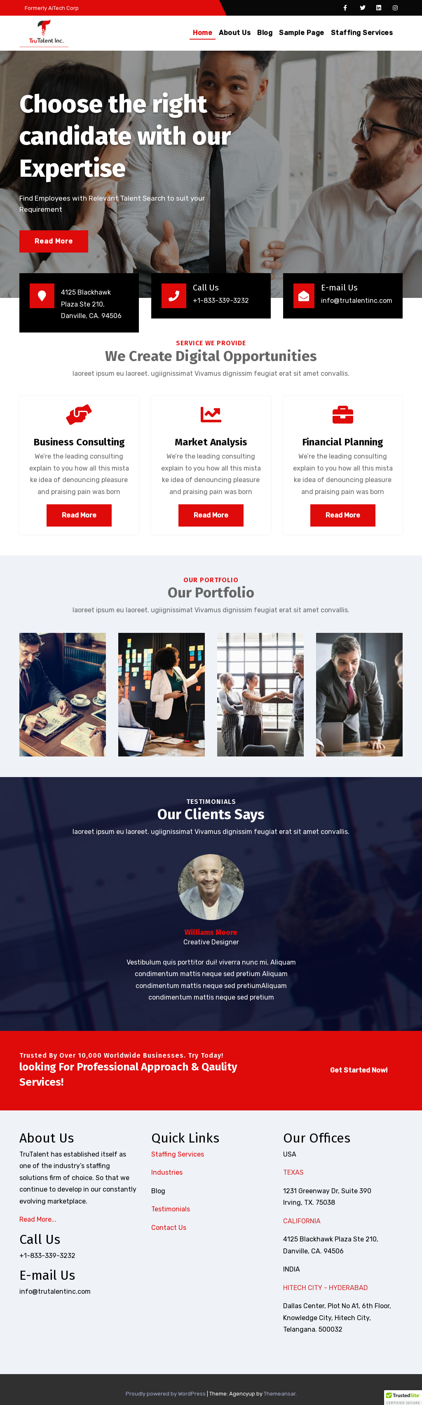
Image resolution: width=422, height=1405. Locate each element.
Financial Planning (342, 442)
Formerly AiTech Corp (51, 8)
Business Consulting (79, 442)
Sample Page (301, 33)
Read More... (37, 1219)
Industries (167, 1172)
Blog (264, 33)
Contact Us (168, 1228)
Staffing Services (362, 33)
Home (202, 33)
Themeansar (279, 1394)
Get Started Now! (358, 1070)
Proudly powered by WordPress (166, 1394)
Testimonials (170, 1209)
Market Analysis (211, 442)
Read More (54, 241)
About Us (235, 33)
